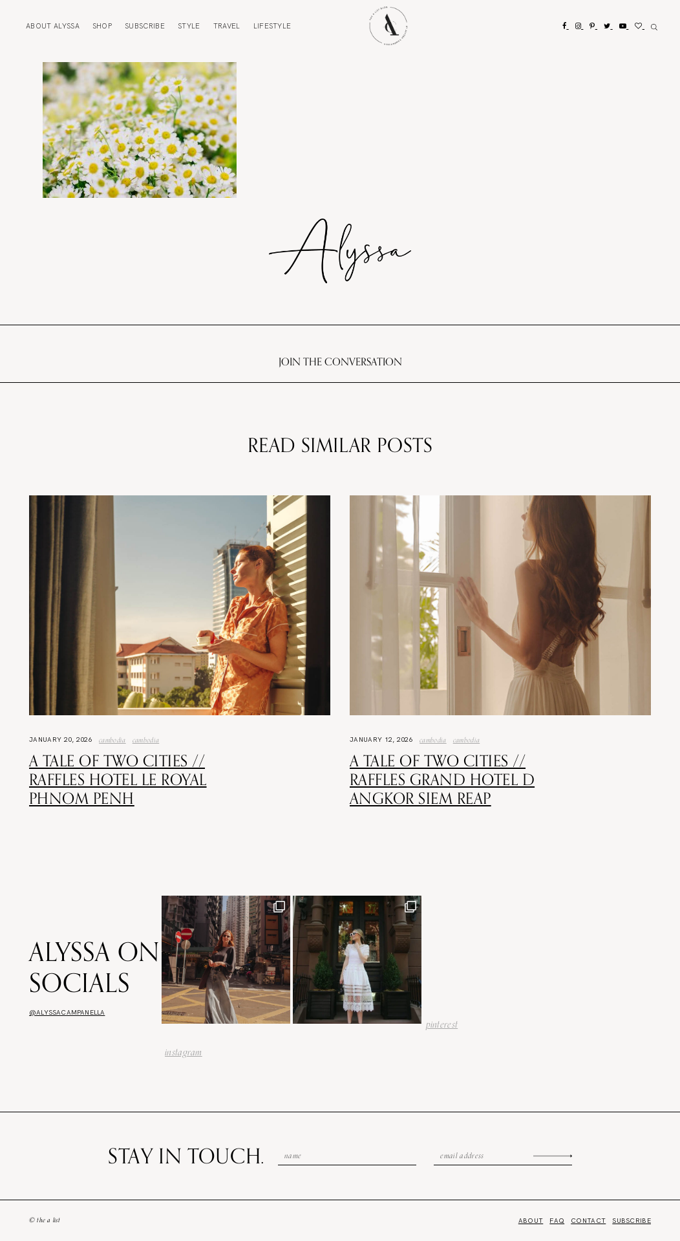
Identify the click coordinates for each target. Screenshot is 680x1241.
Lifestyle (272, 25)
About (53, 25)
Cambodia (112, 740)
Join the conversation (340, 361)
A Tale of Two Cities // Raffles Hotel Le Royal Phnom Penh (118, 779)
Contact (588, 1220)
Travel (226, 25)
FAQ (556, 1220)
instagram (183, 1052)
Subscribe (145, 25)
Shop (102, 25)
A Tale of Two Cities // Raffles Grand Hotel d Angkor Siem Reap (442, 779)
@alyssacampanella (67, 1012)
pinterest (442, 1024)
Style (189, 25)
